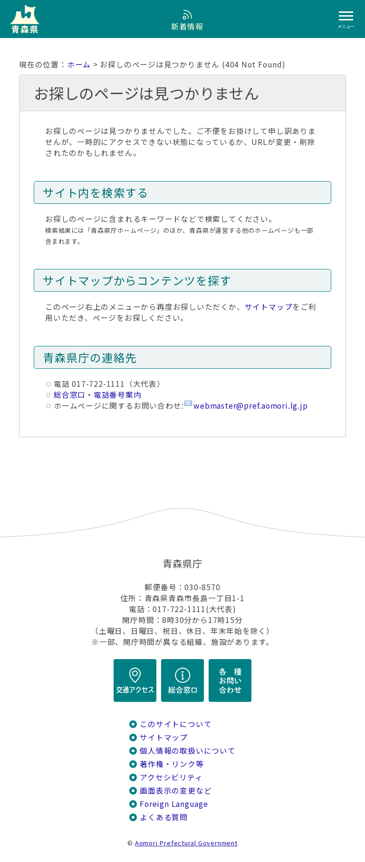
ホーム (79, 64)
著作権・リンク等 (171, 763)
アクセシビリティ (171, 777)
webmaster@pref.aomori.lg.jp (250, 405)
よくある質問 (164, 817)
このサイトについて (175, 723)
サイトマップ (269, 306)
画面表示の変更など (175, 790)
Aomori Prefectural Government (186, 842)
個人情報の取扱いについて (187, 750)
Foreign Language (174, 803)
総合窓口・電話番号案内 (98, 394)
